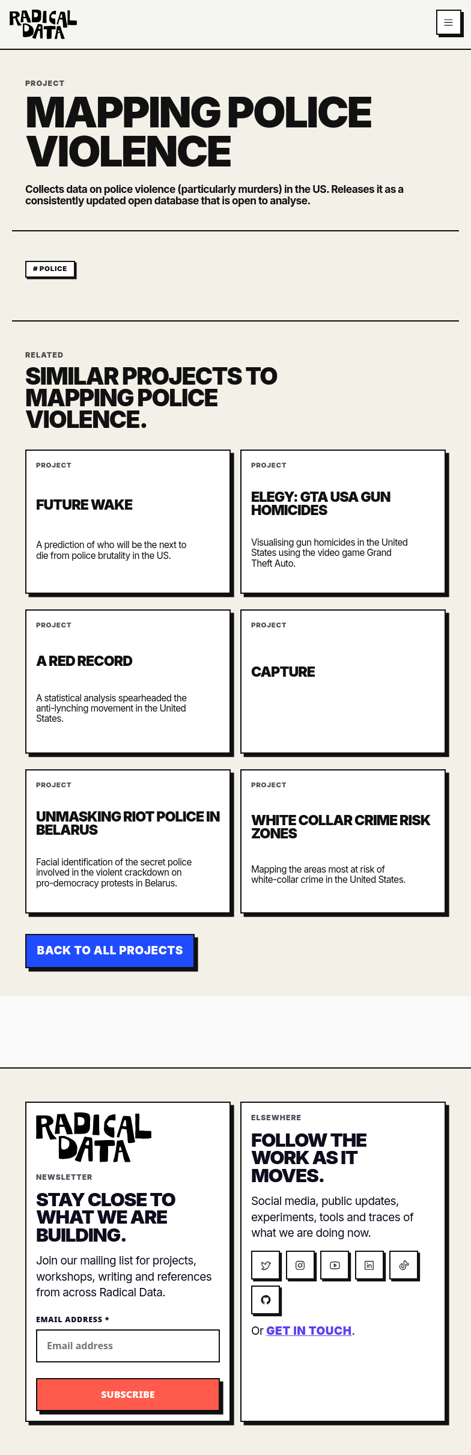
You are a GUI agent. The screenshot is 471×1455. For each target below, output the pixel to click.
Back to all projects (110, 950)
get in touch (308, 1331)
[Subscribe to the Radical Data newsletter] (128, 1394)
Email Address (72, 1319)
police (53, 268)
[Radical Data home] (43, 24)
